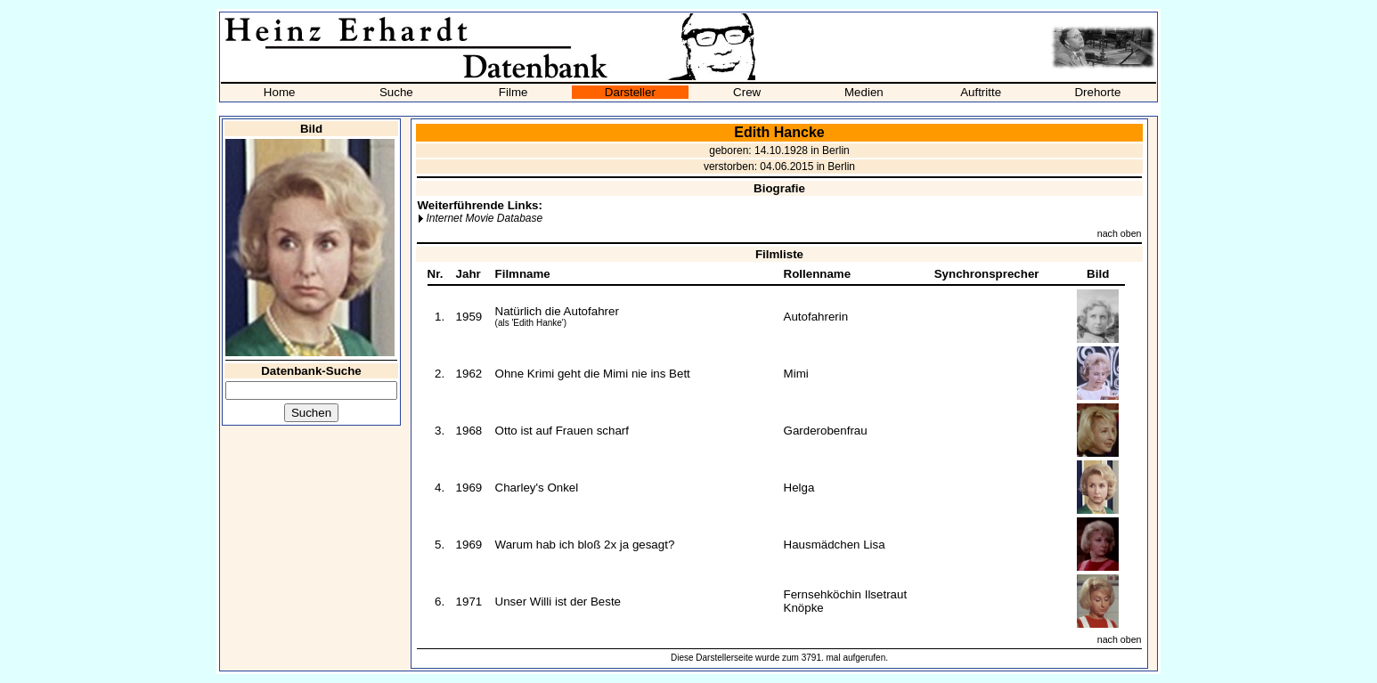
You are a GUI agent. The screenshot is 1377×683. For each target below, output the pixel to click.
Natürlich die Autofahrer (557, 311)
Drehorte (1097, 92)
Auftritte (980, 92)
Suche (396, 92)
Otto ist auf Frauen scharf (562, 430)
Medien (864, 92)
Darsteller (630, 92)
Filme (513, 92)
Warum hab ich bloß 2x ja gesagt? (585, 544)
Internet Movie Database (484, 218)
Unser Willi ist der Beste (558, 601)
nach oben (1119, 233)
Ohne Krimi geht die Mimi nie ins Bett (592, 373)
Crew (747, 92)
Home (280, 92)
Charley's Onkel (537, 487)
